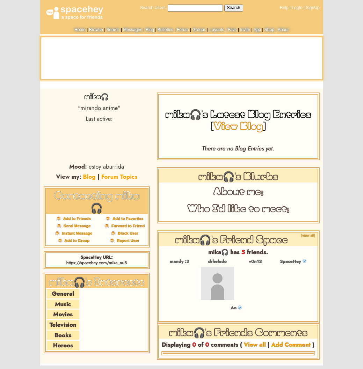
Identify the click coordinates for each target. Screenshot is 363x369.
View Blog (238, 125)
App (257, 29)
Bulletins (165, 29)
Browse (96, 29)
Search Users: (153, 7)
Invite (245, 29)
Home (80, 29)
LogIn (297, 7)
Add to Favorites (126, 218)
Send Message (76, 226)
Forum (183, 29)
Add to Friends (76, 218)
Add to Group (76, 240)
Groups (199, 29)
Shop (269, 29)
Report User (127, 240)
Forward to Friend (127, 226)
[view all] (308, 235)
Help (284, 7)
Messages (132, 29)
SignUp (312, 7)
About (283, 29)
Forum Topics (119, 176)
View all (255, 344)
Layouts (217, 29)
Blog (150, 29)
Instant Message (76, 233)
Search (233, 7)
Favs (232, 29)
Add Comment (291, 344)
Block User (127, 233)
